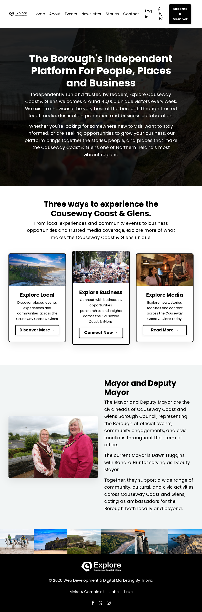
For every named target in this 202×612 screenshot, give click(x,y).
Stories (112, 14)
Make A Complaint (87, 592)
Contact (131, 14)
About (55, 14)
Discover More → (37, 330)
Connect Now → (101, 333)
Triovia (147, 580)
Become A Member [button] (180, 14)
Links (128, 592)
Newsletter (91, 14)
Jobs (114, 592)
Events (71, 14)
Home (39, 14)
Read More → (165, 330)
